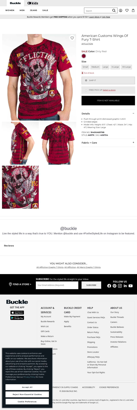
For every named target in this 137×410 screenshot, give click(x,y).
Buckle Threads (117, 317)
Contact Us (92, 322)
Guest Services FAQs (96, 317)
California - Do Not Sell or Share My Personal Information (97, 365)
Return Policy (93, 332)
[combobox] (97, 10)
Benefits (67, 326)
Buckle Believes (117, 327)
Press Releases (116, 337)
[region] (27, 378)
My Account (46, 316)
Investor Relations (118, 342)
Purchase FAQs (93, 337)
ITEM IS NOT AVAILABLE (108, 100)
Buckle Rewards (48, 321)
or (95, 17)
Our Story (114, 312)
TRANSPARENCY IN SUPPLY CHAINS (62, 387)
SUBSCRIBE (91, 285)
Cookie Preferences (109, 387)
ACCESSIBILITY (88, 387)
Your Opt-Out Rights (96, 372)
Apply (66, 321)
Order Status (92, 327)
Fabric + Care (108, 142)
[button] (10, 10)
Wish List (45, 326)
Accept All (27, 387)
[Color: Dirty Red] (83, 56)
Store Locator (93, 352)
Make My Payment (72, 316)
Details (108, 113)
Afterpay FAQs (93, 357)
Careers (113, 322)
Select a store (109, 90)
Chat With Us (93, 312)
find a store (22, 284)
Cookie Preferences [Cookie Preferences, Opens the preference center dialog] (27, 402)
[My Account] (120, 10)
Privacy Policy (29, 377)
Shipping (91, 342)
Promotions (92, 347)
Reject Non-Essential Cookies (27, 394)
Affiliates (114, 347)
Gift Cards (45, 331)
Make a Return (47, 336)
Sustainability (116, 332)
